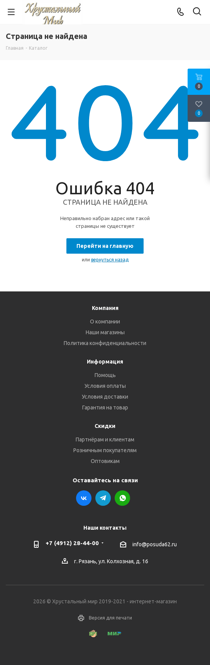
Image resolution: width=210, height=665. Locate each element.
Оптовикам (105, 461)
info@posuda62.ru (154, 544)
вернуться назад (110, 259)
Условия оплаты (105, 386)
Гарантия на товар (105, 407)
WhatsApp (122, 498)
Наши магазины (105, 332)
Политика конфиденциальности (105, 343)
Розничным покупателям (105, 450)
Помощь (105, 375)
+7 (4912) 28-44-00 (72, 543)
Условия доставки (105, 397)
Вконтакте (83, 498)
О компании (105, 321)
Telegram (103, 498)
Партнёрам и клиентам (105, 439)
